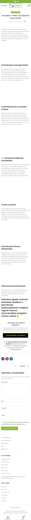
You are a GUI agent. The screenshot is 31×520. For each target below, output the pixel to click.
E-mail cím (4, 408)
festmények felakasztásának (9, 306)
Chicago (3, 498)
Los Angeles (4, 495)
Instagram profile (5, 459)
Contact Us (4, 467)
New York (3, 486)
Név (2, 401)
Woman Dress (5, 464)
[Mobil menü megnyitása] (4, 5)
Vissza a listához (15, 366)
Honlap (3, 415)
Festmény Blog (15, 12)
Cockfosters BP (5, 492)
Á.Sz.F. (2, 446)
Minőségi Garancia (6, 440)
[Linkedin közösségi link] (18, 1)
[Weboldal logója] (15, 5)
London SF (4, 489)
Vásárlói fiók (4, 449)
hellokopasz (11, 21)
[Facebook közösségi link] (13, 1)
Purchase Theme (5, 473)
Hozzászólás (4, 382)
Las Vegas (3, 500)
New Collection (5, 462)
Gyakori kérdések (5, 437)
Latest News (4, 470)
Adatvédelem (4, 443)
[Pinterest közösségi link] (15, 1)
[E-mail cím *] (15, 329)
